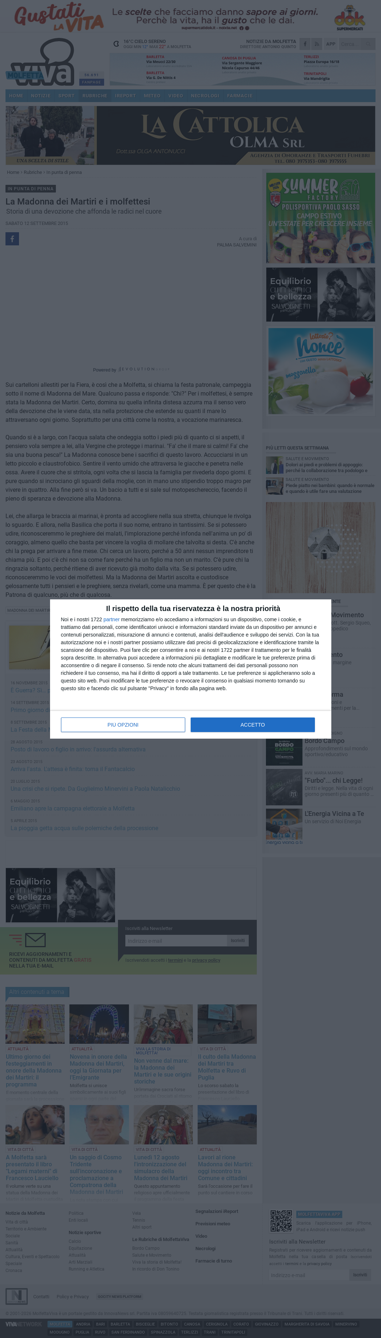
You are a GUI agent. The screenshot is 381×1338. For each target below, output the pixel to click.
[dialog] (190, 669)
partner (111, 619)
